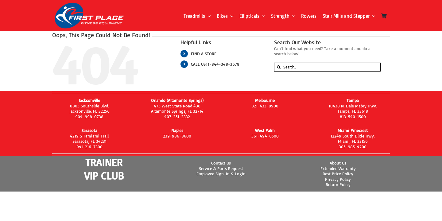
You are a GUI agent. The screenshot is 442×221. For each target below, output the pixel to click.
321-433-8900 (265, 105)
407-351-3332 (177, 116)
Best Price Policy (338, 173)
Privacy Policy (338, 179)
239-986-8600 (177, 135)
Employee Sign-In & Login (221, 173)
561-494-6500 (265, 135)
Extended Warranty (338, 168)
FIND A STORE (203, 53)
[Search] (278, 67)
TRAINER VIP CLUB (104, 169)
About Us (338, 162)
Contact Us (221, 162)
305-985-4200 (352, 146)
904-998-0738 (89, 116)
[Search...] (327, 67)
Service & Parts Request (221, 168)
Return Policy (338, 184)
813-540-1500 (353, 116)
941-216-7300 (89, 146)
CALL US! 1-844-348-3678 (215, 64)
